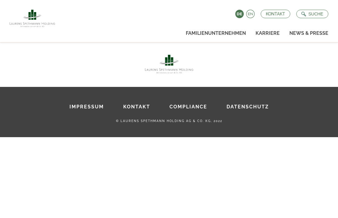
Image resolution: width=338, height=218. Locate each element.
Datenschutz (248, 107)
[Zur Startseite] (30, 16)
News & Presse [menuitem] (308, 33)
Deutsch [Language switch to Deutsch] (239, 14)
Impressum (86, 107)
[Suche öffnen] (312, 14)
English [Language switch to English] (250, 14)
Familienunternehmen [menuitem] (216, 33)
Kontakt (275, 14)
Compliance (188, 107)
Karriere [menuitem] (268, 33)
